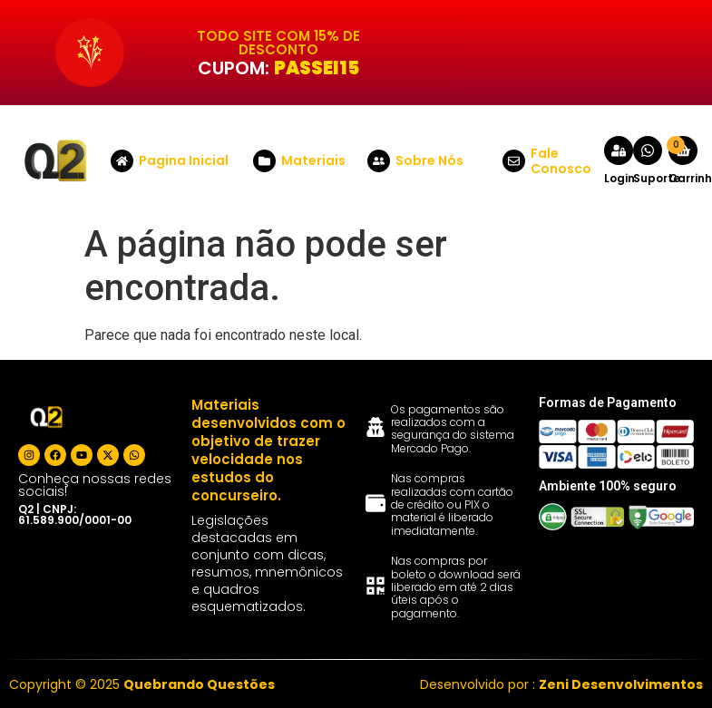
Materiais (313, 160)
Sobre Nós (429, 160)
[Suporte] (647, 150)
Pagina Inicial (184, 160)
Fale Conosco (561, 161)
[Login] (618, 150)
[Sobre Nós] (378, 161)
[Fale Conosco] (513, 161)
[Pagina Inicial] (122, 161)
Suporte (656, 178)
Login (619, 178)
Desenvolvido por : (561, 684)
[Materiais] (264, 161)
